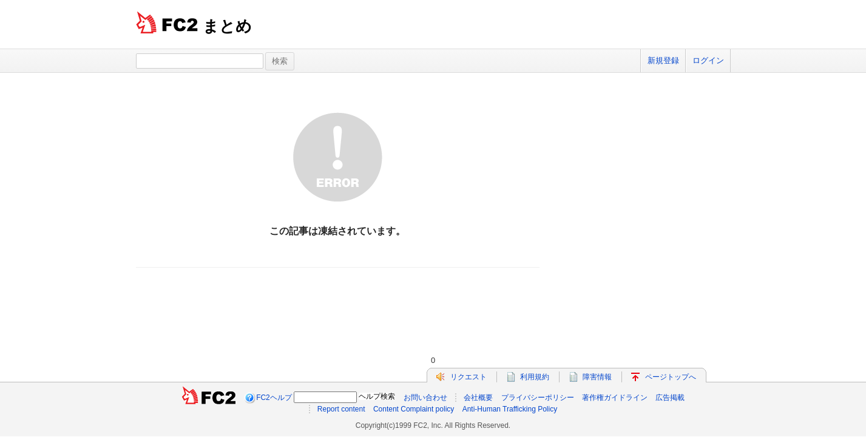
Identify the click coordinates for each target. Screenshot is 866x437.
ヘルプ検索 (377, 396)
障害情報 (597, 377)
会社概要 (478, 397)
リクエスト (468, 377)
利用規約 (534, 377)
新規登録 (663, 60)
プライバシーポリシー (537, 397)
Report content (341, 409)
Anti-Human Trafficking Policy (510, 409)
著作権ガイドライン (615, 397)
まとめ (227, 26)
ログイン (708, 60)
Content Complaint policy (413, 409)
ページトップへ (670, 377)
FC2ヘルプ (274, 397)
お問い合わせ (425, 397)
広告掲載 (670, 397)
